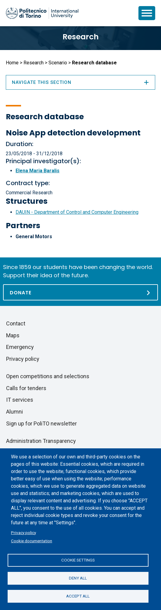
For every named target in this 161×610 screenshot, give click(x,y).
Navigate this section (80, 82)
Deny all (78, 578)
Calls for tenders (26, 388)
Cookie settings (78, 560)
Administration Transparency (41, 441)
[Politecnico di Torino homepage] (42, 13)
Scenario (57, 63)
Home (12, 63)
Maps (13, 335)
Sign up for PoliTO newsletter (41, 423)
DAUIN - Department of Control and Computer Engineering (77, 212)
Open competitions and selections (47, 376)
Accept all (78, 596)
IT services (19, 399)
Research (81, 36)
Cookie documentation (31, 540)
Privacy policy (23, 532)
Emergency (20, 347)
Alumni (14, 411)
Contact (15, 323)
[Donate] (80, 292)
